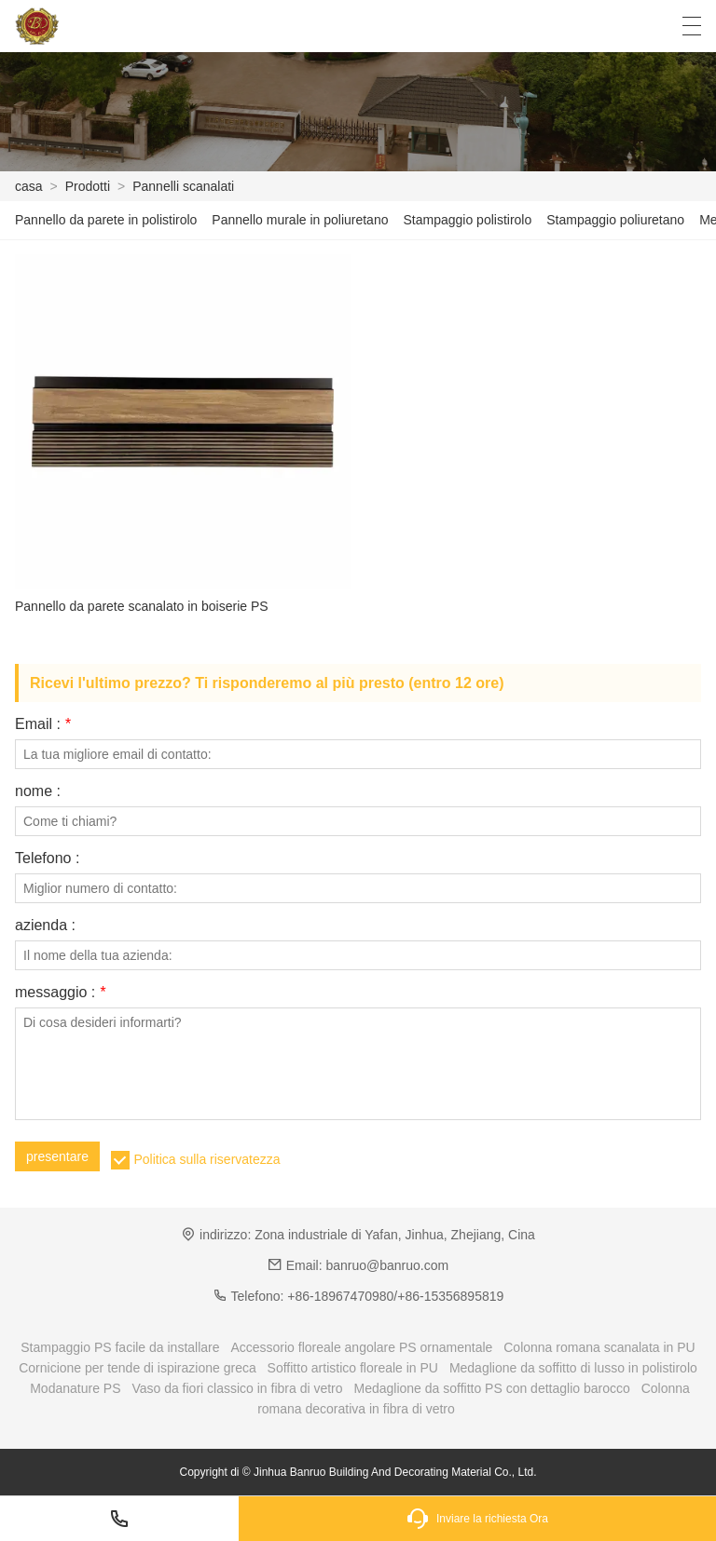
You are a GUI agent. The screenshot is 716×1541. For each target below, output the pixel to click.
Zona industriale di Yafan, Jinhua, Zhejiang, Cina (395, 1234)
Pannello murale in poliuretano (300, 219)
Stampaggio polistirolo (467, 219)
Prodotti (87, 186)
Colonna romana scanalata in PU (599, 1347)
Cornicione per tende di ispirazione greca (137, 1367)
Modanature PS (75, 1388)
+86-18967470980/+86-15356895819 (395, 1296)
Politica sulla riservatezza (206, 1159)
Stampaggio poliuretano (615, 219)
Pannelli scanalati (183, 186)
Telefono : (47, 858)
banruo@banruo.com (386, 1265)
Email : (43, 724)
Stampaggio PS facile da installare (120, 1347)
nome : (38, 791)
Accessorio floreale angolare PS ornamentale (361, 1347)
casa (29, 186)
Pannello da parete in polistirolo (106, 219)
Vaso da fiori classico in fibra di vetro (236, 1388)
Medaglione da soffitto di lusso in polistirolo (573, 1367)
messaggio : (60, 992)
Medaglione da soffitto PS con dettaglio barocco (491, 1388)
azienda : (45, 925)
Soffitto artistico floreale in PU (353, 1367)
